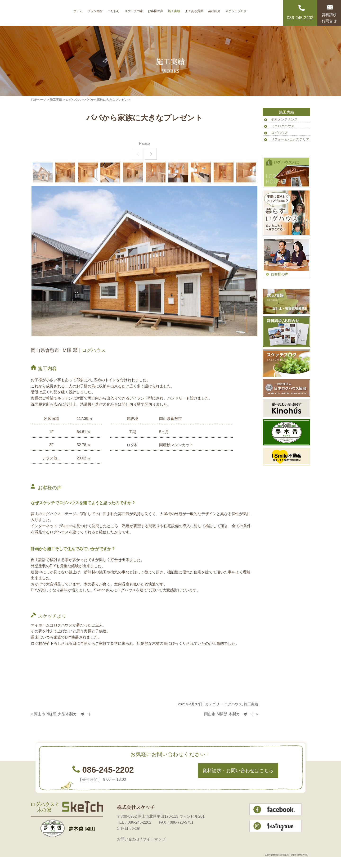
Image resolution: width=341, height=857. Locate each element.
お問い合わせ (128, 839)
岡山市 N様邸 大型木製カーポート (63, 714)
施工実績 (56, 99)
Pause (144, 143)
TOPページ (38, 99)
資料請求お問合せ (329, 18)
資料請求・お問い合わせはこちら (238, 770)
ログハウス (73, 99)
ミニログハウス (282, 126)
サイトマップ (154, 839)
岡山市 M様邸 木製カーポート (229, 714)
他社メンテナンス (284, 119)
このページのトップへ (246, 723)
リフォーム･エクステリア (290, 139)
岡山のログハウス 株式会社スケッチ (51, 13)
